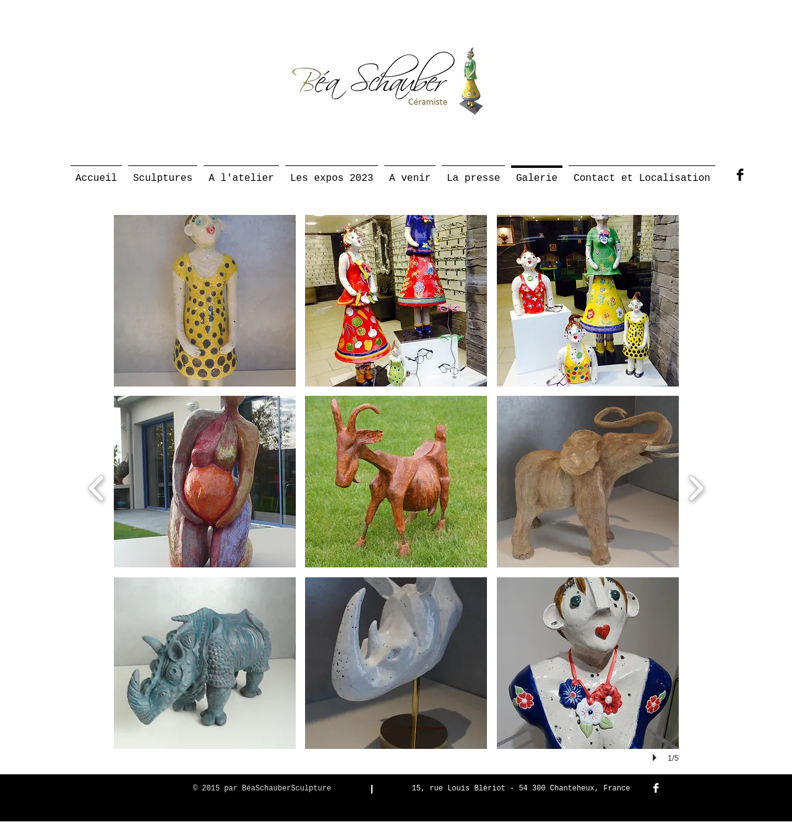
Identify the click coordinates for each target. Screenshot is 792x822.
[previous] (97, 486)
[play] (656, 757)
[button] (205, 301)
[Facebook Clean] (656, 788)
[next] (696, 486)
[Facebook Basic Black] (740, 174)
